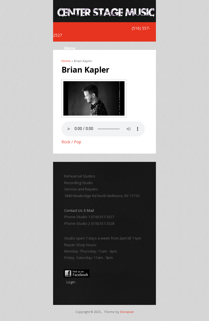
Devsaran (127, 312)
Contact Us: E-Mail (79, 210)
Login (70, 281)
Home (66, 61)
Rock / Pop (71, 141)
